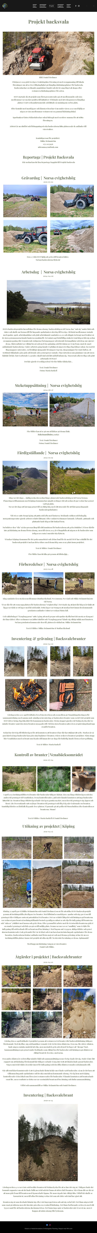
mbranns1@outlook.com (48, 147)
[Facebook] (76, 6)
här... (70, 361)
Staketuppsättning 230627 (48, 434)
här (65, 554)
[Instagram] (79, 6)
